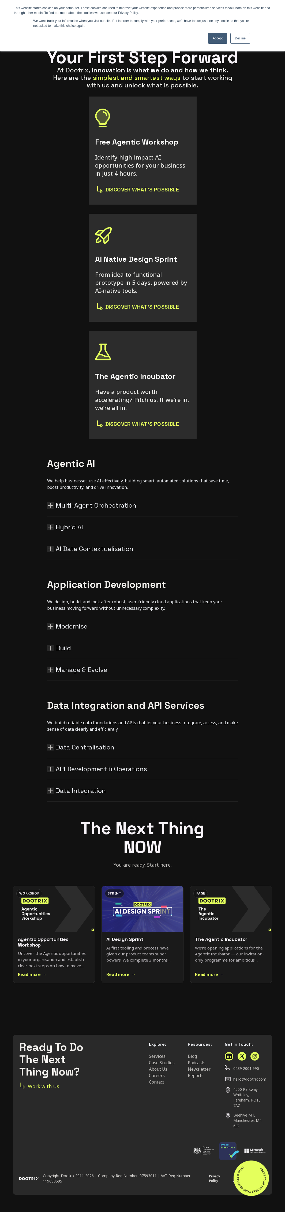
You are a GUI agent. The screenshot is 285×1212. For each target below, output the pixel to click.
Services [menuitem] (157, 1056)
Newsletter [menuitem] (199, 1069)
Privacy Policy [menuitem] (214, 1178)
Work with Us (39, 1085)
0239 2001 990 (246, 1068)
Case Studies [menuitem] (162, 1063)
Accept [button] (218, 38)
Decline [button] (240, 38)
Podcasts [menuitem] (196, 1063)
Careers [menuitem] (157, 1075)
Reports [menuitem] (196, 1075)
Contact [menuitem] (156, 1082)
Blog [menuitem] (192, 1056)
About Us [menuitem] (158, 1069)
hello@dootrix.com (249, 1079)
